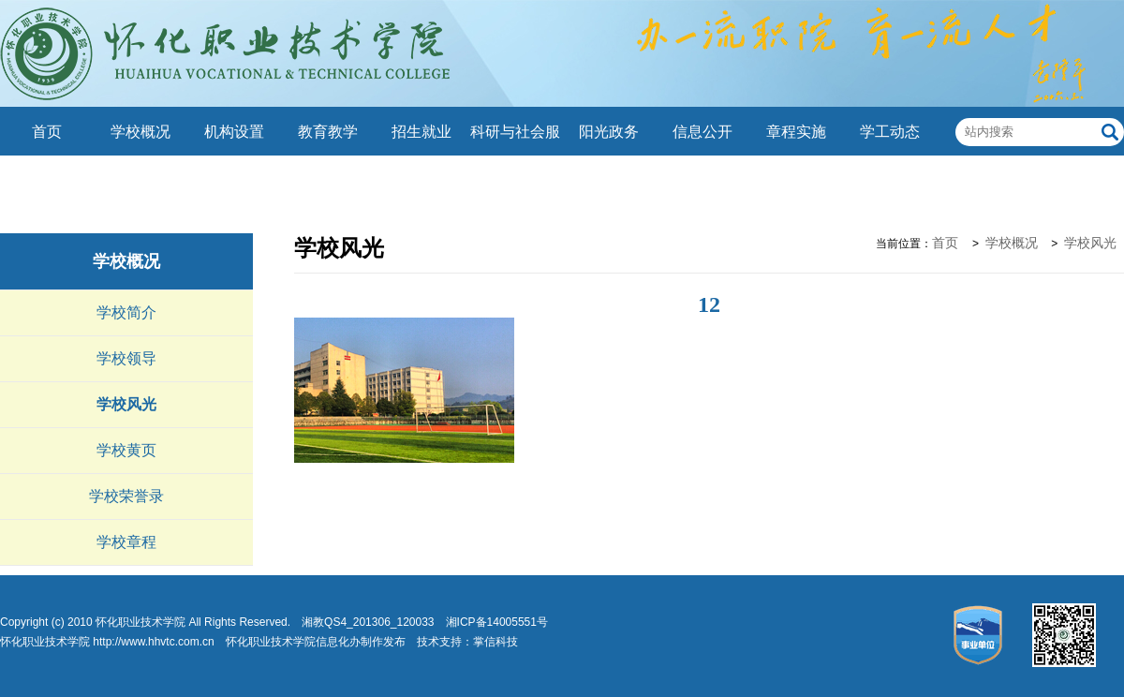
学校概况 (140, 132)
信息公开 (702, 132)
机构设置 (234, 132)
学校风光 (126, 404)
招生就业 (421, 132)
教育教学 (328, 132)
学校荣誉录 (126, 496)
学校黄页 (126, 450)
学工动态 (890, 132)
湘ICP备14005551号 (497, 622)
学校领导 (126, 358)
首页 (47, 132)
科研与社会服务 (515, 156)
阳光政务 (609, 132)
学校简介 (126, 312)
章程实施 (796, 132)
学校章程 (126, 542)
